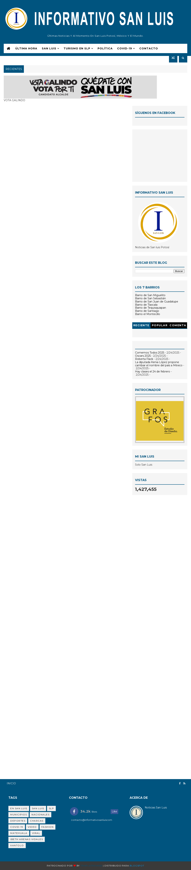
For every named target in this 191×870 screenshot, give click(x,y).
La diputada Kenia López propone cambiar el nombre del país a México (158, 363)
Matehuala (18, 833)
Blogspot (137, 865)
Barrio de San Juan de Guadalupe (156, 301)
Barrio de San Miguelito (150, 295)
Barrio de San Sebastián (150, 298)
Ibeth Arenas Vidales (26, 839)
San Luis (49, 48)
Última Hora (26, 48)
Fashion (47, 826)
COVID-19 (124, 48)
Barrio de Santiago (147, 311)
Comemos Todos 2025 (149, 352)
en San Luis (18, 808)
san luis (38, 808)
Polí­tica (105, 48)
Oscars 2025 (143, 355)
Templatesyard (91, 865)
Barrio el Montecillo (147, 314)
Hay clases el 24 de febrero (152, 371)
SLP (51, 808)
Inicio (11, 783)
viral (36, 833)
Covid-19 (16, 826)
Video (32, 826)
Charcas (36, 820)
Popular (160, 325)
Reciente (141, 325)
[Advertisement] (159, 155)
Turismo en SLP (77, 48)
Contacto (148, 48)
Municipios (18, 814)
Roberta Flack (144, 359)
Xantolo (17, 845)
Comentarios (178, 326)
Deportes (17, 820)
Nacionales (40, 814)
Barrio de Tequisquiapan (150, 307)
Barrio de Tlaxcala (146, 304)
